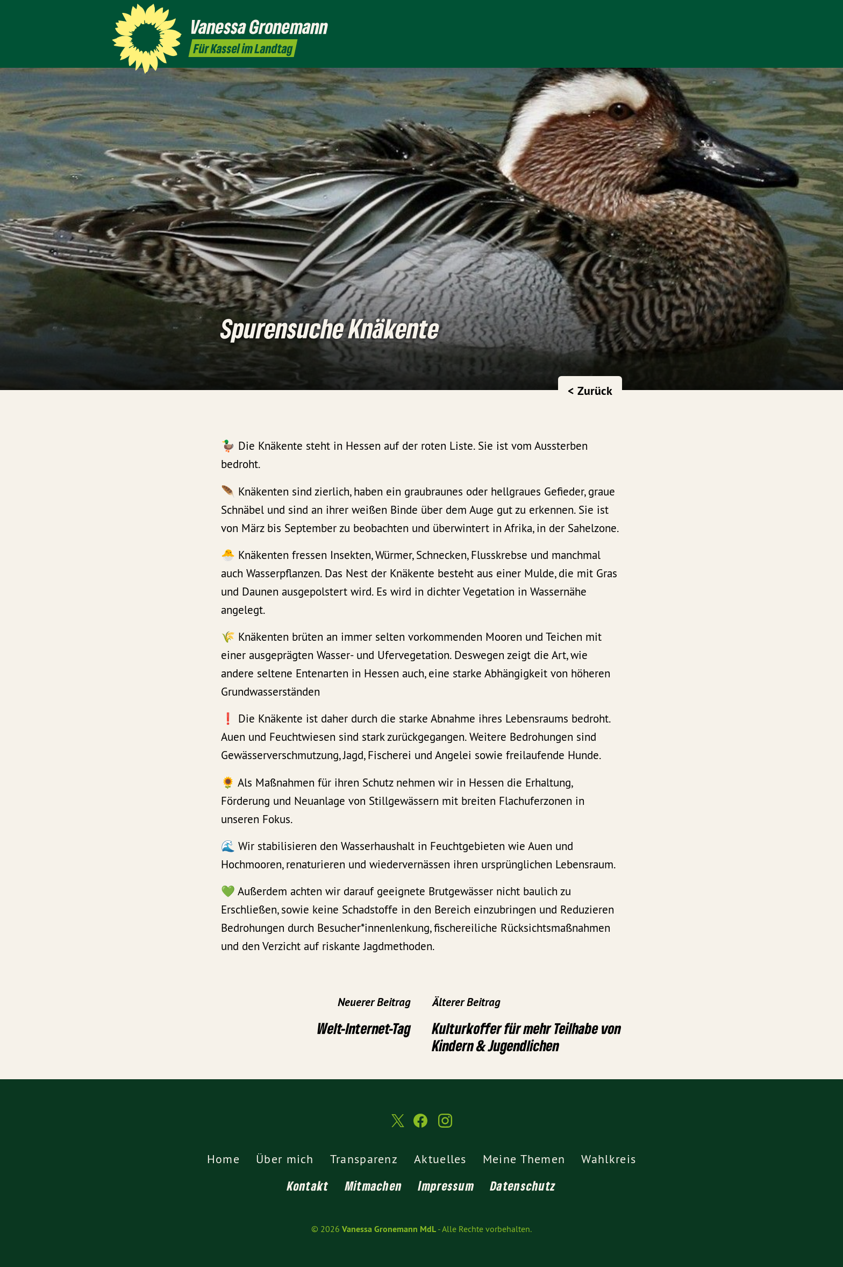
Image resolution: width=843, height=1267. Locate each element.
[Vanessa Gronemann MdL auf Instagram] (725, 14)
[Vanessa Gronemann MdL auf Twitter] (693, 14)
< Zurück (590, 391)
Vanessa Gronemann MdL (389, 1229)
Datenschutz (523, 1185)
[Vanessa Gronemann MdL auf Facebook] (709, 14)
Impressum (446, 1185)
